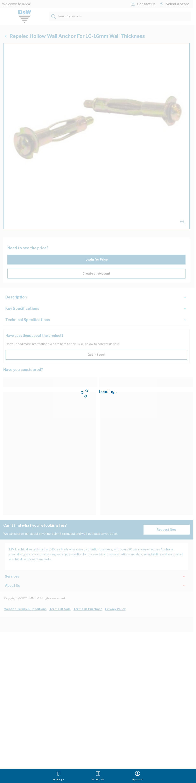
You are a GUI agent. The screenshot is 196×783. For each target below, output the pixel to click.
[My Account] (137, 776)
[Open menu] (58, 776)
